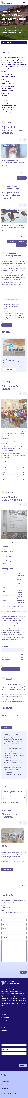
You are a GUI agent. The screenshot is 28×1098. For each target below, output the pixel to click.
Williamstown (5, 1034)
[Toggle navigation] (24, 3)
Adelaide (3, 1014)
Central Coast (5, 1021)
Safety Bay (4, 1030)
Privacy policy (5, 1085)
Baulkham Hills (5, 1017)
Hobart (3, 1027)
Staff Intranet (5, 1081)
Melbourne (4, 1024)
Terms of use (5, 1088)
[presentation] (12, 1059)
